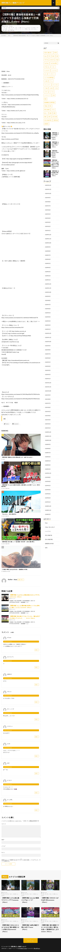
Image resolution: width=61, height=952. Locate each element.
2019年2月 (48, 498)
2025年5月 (48, 214)
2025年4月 (48, 218)
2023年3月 (48, 321)
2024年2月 (48, 275)
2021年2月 (48, 423)
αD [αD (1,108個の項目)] (45, 66)
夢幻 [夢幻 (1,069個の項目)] (50, 106)
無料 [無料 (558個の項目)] (55, 113)
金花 (4, 459)
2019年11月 (48, 473)
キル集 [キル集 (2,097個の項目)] (45, 81)
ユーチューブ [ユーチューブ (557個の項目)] (47, 95)
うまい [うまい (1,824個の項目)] (53, 66)
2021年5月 (48, 411)
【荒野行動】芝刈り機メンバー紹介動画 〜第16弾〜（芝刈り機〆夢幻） (18, 541)
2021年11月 (48, 386)
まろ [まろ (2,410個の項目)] (45, 74)
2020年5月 (48, 461)
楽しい (35, 28)
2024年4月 (48, 267)
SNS (9, 27)
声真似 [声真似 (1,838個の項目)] (45, 106)
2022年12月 (48, 333)
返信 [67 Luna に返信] (36, 650)
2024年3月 (48, 271)
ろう (23, 28)
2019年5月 (48, 485)
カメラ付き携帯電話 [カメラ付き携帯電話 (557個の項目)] (49, 77)
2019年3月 (48, 493)
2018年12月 (48, 506)
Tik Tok (12, 27)
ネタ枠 (5, 28)
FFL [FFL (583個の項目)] (49, 56)
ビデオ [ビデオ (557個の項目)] (45, 91)
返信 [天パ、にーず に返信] (36, 719)
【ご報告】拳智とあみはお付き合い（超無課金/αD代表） (15, 569)
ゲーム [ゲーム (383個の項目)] (51, 81)
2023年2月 (48, 325)
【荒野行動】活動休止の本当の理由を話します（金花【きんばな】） (18, 457)
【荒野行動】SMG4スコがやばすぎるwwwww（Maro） (55, 154)
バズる (9, 28)
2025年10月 (48, 193)
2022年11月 (48, 337)
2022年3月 (48, 370)
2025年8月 (48, 201)
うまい (16, 27)
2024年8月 (48, 251)
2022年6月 (48, 358)
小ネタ (32, 28)
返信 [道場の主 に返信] (36, 684)
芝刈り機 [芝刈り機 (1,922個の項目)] (55, 116)
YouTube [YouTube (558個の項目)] (46, 63)
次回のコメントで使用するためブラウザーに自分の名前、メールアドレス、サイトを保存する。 (21, 860)
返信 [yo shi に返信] (36, 756)
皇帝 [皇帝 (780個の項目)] (49, 116)
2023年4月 (48, 317)
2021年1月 (48, 428)
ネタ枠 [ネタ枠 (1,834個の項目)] (51, 88)
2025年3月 (48, 222)
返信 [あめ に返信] (36, 773)
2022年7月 (48, 354)
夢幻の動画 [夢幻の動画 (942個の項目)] (47, 109)
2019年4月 (48, 489)
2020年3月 (48, 469)
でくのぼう (33, 27)
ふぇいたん (48, 531)
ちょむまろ (28, 27)
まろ (12, 28)
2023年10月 (48, 292)
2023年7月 (48, 304)
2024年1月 (48, 280)
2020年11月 (48, 436)
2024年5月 (48, 263)
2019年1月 (48, 502)
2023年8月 (48, 300)
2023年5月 (48, 312)
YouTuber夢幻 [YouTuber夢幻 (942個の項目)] (54, 63)
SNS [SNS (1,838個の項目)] (57, 56)
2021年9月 (48, 395)
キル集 (19, 27)
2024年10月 (48, 242)
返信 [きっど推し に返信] (36, 810)
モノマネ (19, 28)
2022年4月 (48, 366)
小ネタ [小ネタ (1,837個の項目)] (53, 109)
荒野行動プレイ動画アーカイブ (18, 946)
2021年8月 (48, 399)
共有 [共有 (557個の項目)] (54, 95)
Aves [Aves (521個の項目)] (45, 56)
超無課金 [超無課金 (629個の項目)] (46, 123)
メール (4, 846)
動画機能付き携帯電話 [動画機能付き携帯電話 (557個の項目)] (49, 102)
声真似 (26, 28)
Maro (11, 26)
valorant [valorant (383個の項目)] (52, 59)
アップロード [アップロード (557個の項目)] (51, 74)
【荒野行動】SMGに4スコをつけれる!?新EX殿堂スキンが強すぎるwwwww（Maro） (10, 928)
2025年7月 (48, 205)
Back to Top (31, 941)
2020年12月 (48, 432)
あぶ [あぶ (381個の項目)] (49, 66)
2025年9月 (48, 197)
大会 (29, 28)
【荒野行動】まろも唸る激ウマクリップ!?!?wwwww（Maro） (55, 136)
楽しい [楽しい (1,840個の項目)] (45, 113)
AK (4, 27)
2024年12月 (48, 234)
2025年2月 (48, 226)
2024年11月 (48, 238)
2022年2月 (48, 374)
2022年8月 (48, 349)
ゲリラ (23, 27)
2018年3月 (48, 514)
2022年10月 (48, 341)
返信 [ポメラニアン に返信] (36, 667)
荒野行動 (12, 30)
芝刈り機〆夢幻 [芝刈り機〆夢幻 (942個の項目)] (48, 120)
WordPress (37, 948)
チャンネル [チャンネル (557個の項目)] (55, 84)
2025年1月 (48, 230)
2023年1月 (48, 329)
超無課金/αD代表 (6, 571)
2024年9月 (48, 247)
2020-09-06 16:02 (8, 713)
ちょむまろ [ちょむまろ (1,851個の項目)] (47, 70)
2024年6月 (48, 259)
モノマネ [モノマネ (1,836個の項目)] (51, 91)
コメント (4, 823)
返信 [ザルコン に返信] (36, 702)
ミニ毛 (15, 28)
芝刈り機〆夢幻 (6, 488)
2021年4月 (48, 415)
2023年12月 (48, 284)
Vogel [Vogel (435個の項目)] (57, 59)
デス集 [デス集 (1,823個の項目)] (45, 88)
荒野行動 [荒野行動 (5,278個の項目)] (56, 120)
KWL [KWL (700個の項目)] (53, 56)
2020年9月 (48, 444)
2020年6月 (48, 456)
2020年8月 (48, 448)
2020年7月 (48, 452)
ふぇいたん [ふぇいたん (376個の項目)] (54, 70)
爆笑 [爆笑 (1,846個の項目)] (45, 116)
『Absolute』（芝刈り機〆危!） (9, 514)
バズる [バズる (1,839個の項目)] (56, 88)
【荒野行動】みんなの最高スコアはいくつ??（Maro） (30, 900)
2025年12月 (48, 185)
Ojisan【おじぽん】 (50, 527)
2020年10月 (48, 440)
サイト (3, 852)
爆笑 (6, 30)
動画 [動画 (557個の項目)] (45, 99)
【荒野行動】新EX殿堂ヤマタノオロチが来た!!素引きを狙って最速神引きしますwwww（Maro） (50, 928)
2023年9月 (48, 296)
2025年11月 (48, 189)
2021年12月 (48, 382)
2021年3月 (48, 419)
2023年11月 (48, 288)
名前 (3, 839)
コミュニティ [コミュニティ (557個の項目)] (47, 84)
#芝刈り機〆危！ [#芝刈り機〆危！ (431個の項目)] (48, 52)
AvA (7, 27)
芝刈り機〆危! (6, 516)
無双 (3, 30)
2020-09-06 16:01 (8, 641)
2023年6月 (48, 308)
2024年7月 (48, 255)
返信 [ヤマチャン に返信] (36, 736)
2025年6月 (48, 210)
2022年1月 (48, 378)
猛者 (9, 30)
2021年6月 (48, 407)
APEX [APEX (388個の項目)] (55, 52)
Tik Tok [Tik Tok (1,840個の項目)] (46, 59)
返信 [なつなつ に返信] (36, 792)
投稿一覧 (20, 579)
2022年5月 (48, 362)
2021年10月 (48, 391)
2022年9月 (48, 345)
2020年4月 (48, 465)
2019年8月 (48, 477)
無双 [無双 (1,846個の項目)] (50, 113)
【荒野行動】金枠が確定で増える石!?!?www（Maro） (30, 927)
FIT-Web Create (22, 948)
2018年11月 (48, 510)
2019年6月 (48, 481)
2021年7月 (48, 403)
